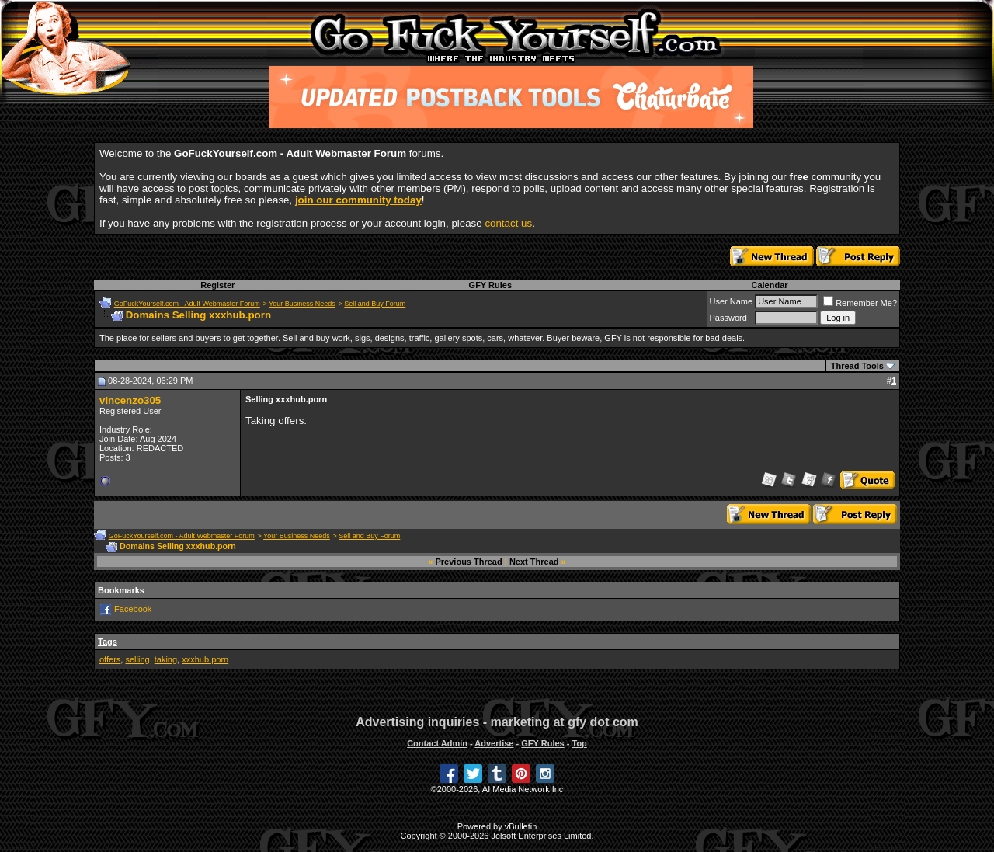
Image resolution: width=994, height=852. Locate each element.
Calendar (769, 285)
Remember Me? (860, 303)
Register (217, 285)
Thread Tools (857, 365)
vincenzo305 (130, 400)
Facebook (132, 609)
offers (109, 659)
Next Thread (534, 561)
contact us (508, 223)
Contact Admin (437, 743)
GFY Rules (490, 285)
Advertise (493, 743)
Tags (107, 641)
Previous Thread (469, 561)
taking (166, 659)
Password (728, 317)
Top (579, 743)
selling (137, 659)
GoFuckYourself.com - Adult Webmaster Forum (187, 304)
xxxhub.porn (205, 659)
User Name (731, 301)
